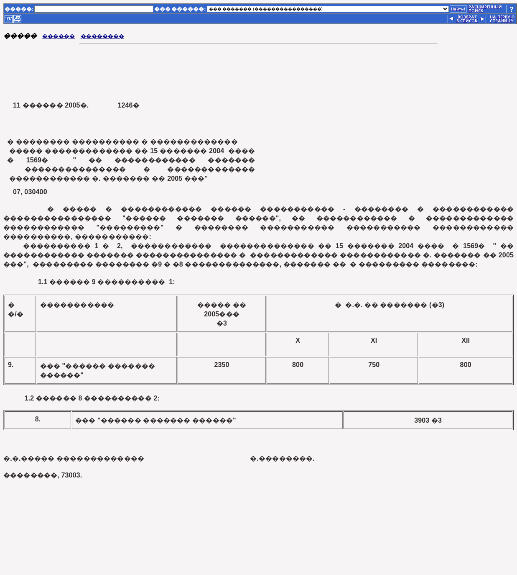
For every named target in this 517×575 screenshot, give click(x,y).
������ (58, 36)
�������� (102, 36)
